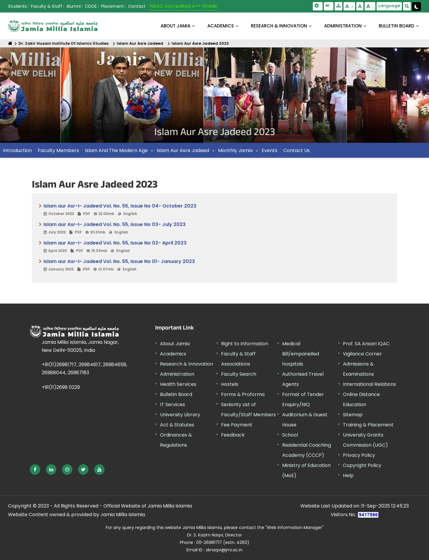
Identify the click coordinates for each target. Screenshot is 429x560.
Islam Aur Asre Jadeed (140, 43)
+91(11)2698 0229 (61, 387)
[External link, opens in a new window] (35, 469)
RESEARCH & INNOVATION (279, 26)
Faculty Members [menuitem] (58, 150)
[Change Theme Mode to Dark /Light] (416, 6)
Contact (137, 6)
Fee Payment (236, 424)
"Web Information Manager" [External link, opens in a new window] (294, 527)
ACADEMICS (220, 26)
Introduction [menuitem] (17, 150)
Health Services (178, 384)
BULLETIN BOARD (396, 26)
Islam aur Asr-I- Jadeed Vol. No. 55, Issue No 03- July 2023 (216, 228)
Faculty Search (238, 374)
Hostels (229, 384)
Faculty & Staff (46, 6)
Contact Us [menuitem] (296, 150)
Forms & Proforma (243, 394)
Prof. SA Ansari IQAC (366, 343)
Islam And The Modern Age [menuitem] (116, 150)
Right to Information (244, 343)
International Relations (369, 384)
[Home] (10, 43)
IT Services (172, 404)
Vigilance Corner (362, 353)
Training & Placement (368, 424)
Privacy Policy (359, 455)
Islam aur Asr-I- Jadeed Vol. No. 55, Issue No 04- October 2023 (216, 209)
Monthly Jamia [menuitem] (235, 150)
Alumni (73, 6)
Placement (112, 6)
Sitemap (353, 414)
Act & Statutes (177, 424)
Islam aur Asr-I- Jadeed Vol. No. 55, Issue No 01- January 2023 (216, 265)
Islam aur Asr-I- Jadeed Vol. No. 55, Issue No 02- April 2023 (216, 246)
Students (17, 6)
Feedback (233, 434)
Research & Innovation (186, 364)
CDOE (91, 6)
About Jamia (175, 26)
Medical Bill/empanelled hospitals (300, 353)
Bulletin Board (176, 394)
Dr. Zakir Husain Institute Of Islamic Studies (63, 43)
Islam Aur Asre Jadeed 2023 (200, 43)
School (290, 434)
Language (389, 6)
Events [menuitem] (269, 150)
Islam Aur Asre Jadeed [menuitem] (183, 150)
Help (348, 475)
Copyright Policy (362, 465)
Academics (173, 353)
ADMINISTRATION (343, 26)
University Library (180, 414)
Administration (177, 374)
